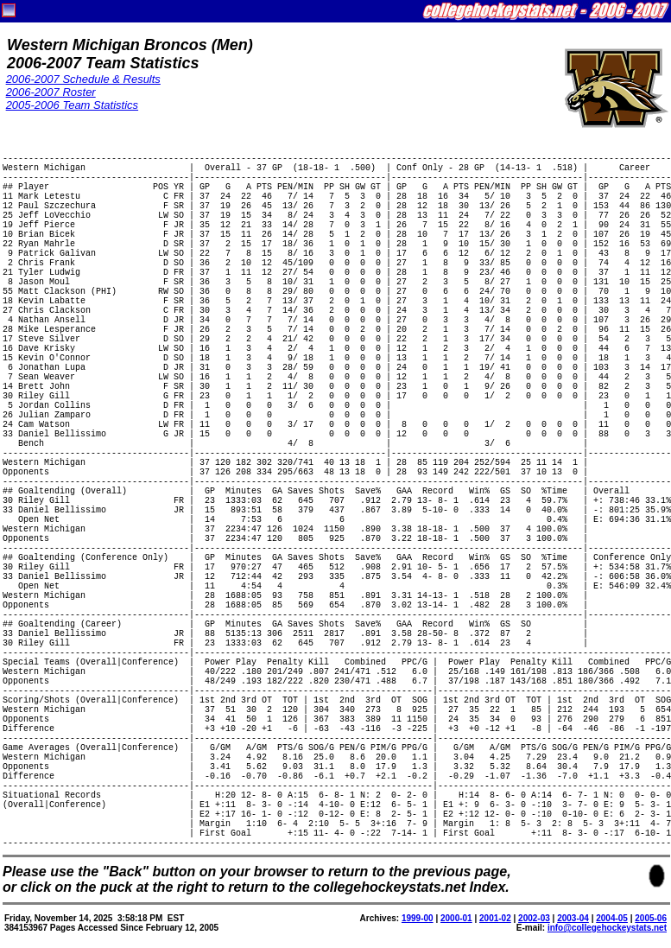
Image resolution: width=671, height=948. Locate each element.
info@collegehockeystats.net (607, 927)
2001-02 (495, 918)
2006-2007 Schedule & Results (83, 79)
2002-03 (534, 918)
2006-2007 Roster (51, 92)
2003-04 (573, 918)
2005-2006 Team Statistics (72, 105)
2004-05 (612, 918)
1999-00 (418, 918)
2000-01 (456, 918)
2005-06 (651, 918)
